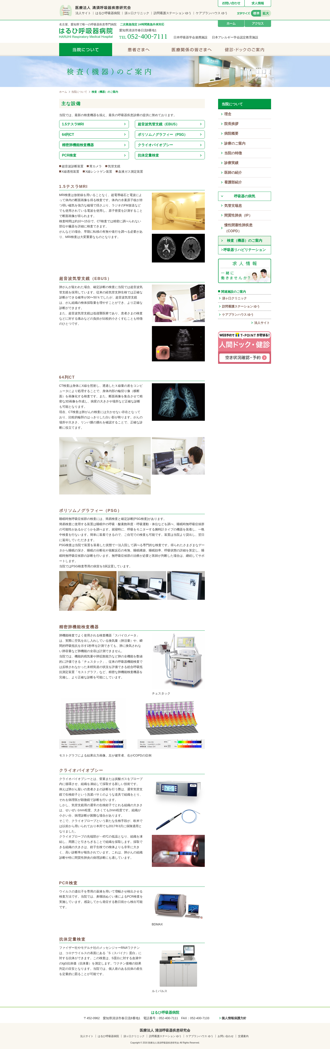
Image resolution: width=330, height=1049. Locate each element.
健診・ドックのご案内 (244, 49)
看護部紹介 (233, 182)
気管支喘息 (233, 206)
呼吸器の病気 (244, 196)
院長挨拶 (231, 124)
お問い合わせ (231, 3)
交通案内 (243, 1036)
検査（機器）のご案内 (244, 240)
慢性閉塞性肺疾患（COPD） (238, 228)
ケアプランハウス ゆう (212, 13)
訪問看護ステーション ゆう (173, 13)
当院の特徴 (233, 153)
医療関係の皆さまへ (191, 49)
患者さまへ (138, 49)
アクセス (258, 23)
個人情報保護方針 (234, 1018)
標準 (256, 13)
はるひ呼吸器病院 (107, 13)
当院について (85, 49)
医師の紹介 (233, 172)
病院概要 (231, 133)
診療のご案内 (234, 143)
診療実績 (231, 163)
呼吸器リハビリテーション (244, 250)
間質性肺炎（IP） (238, 215)
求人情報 (257, 3)
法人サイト (83, 13)
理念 (227, 114)
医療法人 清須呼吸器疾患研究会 (165, 1030)
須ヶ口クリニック (136, 13)
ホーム (231, 23)
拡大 (266, 13)
